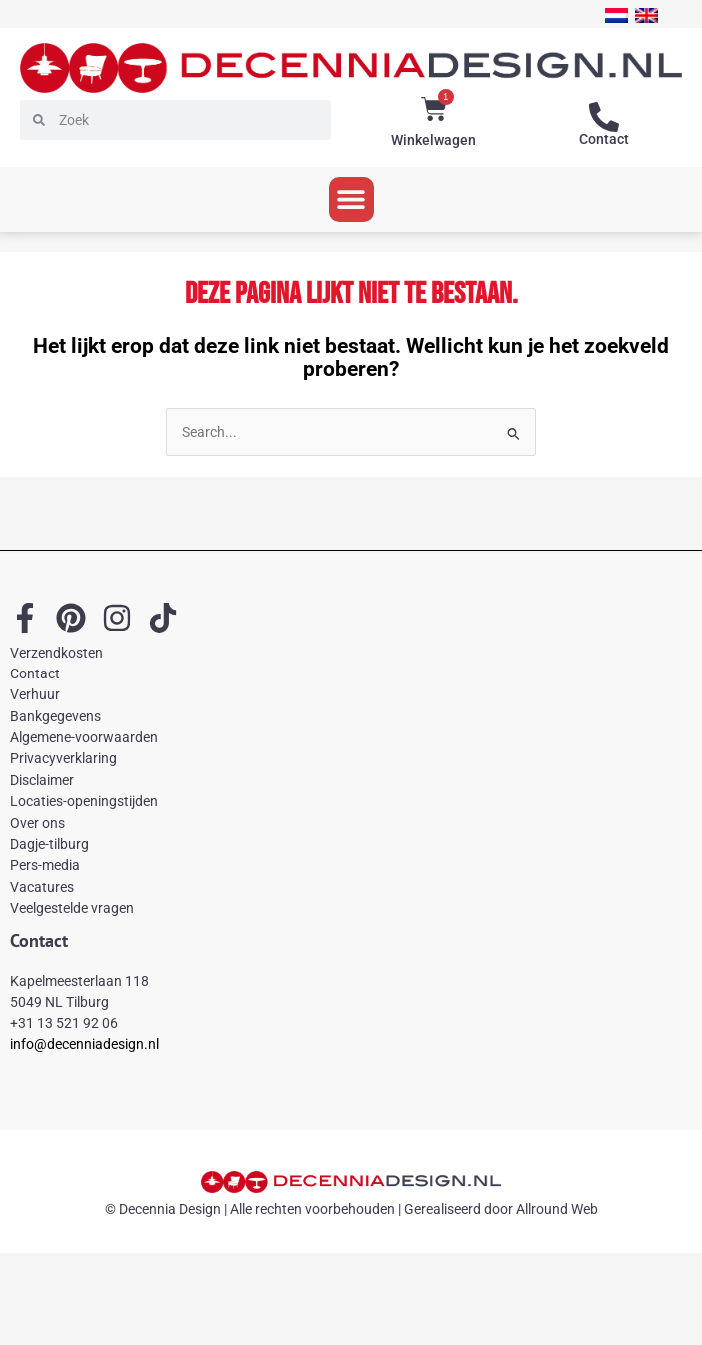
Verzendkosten (56, 653)
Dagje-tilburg (49, 844)
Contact (604, 139)
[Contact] (604, 117)
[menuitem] (616, 15)
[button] (351, 199)
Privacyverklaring (63, 758)
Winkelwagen (433, 140)
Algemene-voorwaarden (84, 737)
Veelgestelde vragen (72, 908)
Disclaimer (42, 780)
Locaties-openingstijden (84, 801)
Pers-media (45, 865)
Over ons (37, 823)
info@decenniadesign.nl (84, 1044)
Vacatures (42, 887)
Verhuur (35, 694)
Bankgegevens (55, 716)
